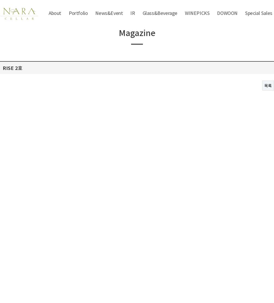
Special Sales (258, 13)
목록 (268, 85)
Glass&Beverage (160, 13)
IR (132, 13)
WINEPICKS (197, 13)
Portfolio (78, 13)
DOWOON (227, 13)
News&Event (109, 13)
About (55, 13)
